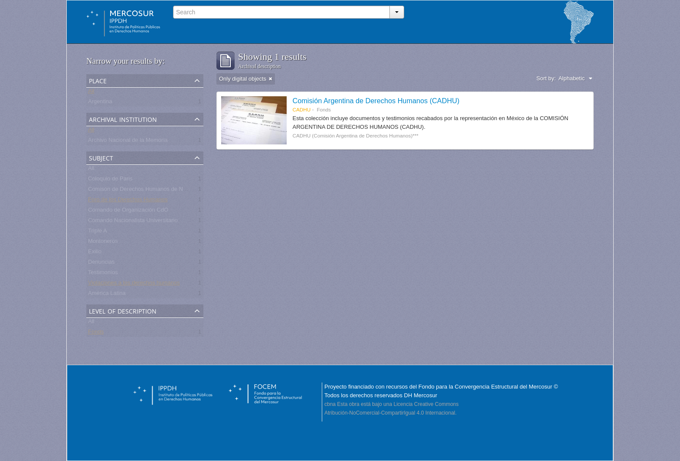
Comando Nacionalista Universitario (133, 222)
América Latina (107, 294)
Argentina (100, 103)
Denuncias (101, 263)
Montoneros (103, 242)
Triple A (97, 232)
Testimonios (103, 274)
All (91, 92)
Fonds (96, 333)
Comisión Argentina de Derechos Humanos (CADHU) (376, 101)
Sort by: (546, 78)
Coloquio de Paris (110, 180)
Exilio (94, 253)
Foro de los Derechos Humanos (128, 201)
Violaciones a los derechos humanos (134, 284)
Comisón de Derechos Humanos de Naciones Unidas (155, 190)
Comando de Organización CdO (128, 211)
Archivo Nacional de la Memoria (128, 141)
